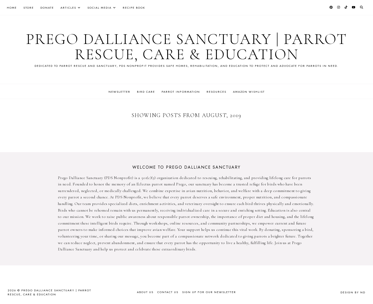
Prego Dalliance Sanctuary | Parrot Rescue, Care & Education (186, 46)
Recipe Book (134, 8)
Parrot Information (181, 92)
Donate (47, 8)
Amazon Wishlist (249, 92)
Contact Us (167, 292)
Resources (216, 92)
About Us (145, 292)
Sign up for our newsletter (209, 292)
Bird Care (146, 92)
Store (28, 8)
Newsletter (119, 92)
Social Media (99, 8)
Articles (68, 8)
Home (12, 8)
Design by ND (352, 292)
